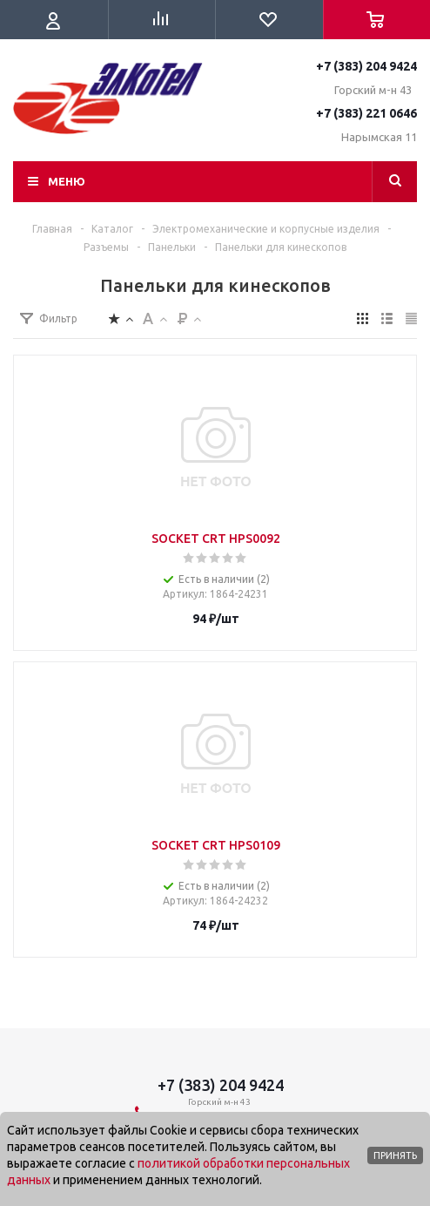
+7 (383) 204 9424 (366, 66)
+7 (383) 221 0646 (366, 113)
